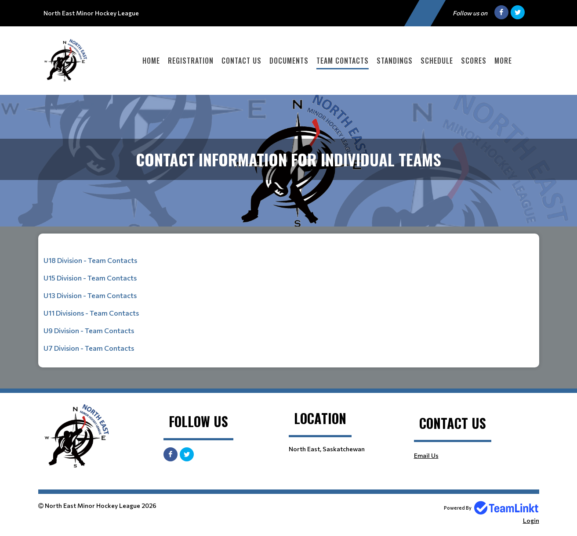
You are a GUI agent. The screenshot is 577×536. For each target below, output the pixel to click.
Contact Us (241, 60)
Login (531, 520)
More (503, 60)
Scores (473, 60)
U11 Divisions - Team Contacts (91, 313)
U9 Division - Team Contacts (89, 330)
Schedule (437, 60)
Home (151, 60)
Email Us (426, 455)
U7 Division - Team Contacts (89, 348)
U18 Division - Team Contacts (90, 260)
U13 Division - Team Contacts (90, 295)
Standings (395, 60)
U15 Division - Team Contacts (90, 277)
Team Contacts (342, 60)
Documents (288, 60)
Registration (191, 60)
